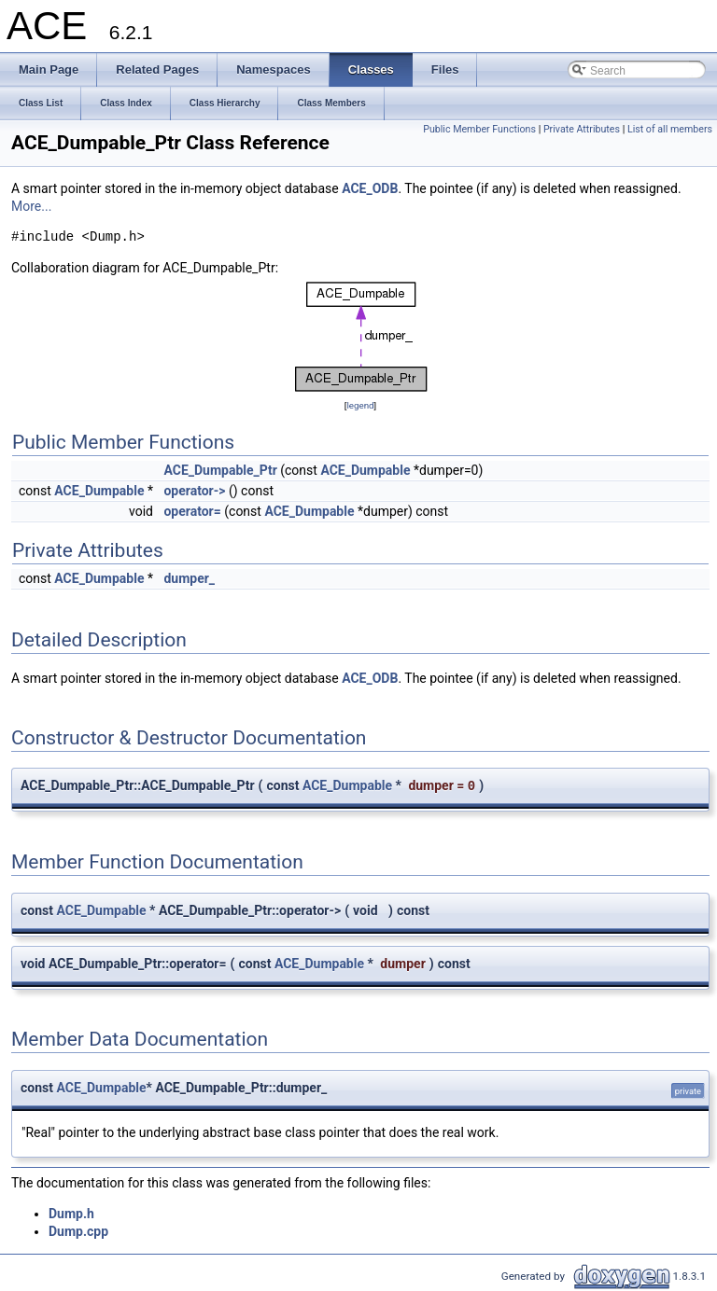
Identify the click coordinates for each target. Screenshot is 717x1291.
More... (31, 206)
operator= (191, 511)
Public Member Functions (479, 129)
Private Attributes (581, 129)
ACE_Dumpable (365, 470)
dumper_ (189, 578)
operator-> (194, 490)
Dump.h (71, 1213)
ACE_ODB (370, 188)
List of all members (669, 129)
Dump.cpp (78, 1231)
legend (359, 405)
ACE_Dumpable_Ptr (219, 470)
